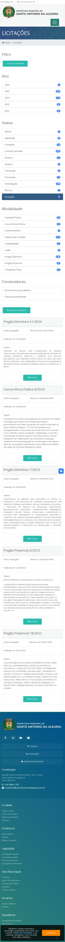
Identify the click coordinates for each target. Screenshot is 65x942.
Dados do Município (9, 814)
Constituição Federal (10, 857)
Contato (32, 746)
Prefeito (5, 837)
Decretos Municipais (10, 860)
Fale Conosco (7, 924)
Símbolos (5, 820)
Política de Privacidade (22, 933)
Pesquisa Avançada (16, 310)
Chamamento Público (10, 883)
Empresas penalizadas (15, 296)
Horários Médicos (9, 903)
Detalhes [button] (32, 377)
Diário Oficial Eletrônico (11, 880)
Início (6, 42)
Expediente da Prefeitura (12, 920)
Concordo (51, 933)
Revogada (15, 63)
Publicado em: (10, 339)
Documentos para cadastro (18, 290)
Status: (7, 330)
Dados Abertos (8, 834)
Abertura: (34, 330)
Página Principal (8, 811)
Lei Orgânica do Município (12, 863)
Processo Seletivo (9, 890)
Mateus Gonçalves (9, 840)
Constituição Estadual (10, 854)
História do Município (10, 817)
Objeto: (7, 347)
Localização (32, 754)
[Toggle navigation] (55, 22)
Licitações (6, 887)
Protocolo (5, 877)
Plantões (5, 907)
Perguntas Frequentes (32, 761)
